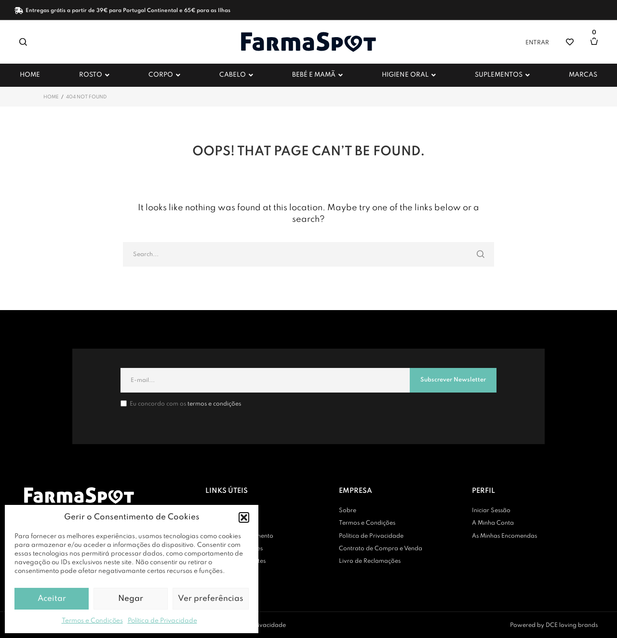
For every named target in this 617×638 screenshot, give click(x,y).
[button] (244, 517)
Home (51, 97)
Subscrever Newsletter (453, 380)
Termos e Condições (92, 621)
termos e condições (214, 404)
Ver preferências (210, 599)
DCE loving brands (572, 625)
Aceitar (52, 599)
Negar (130, 599)
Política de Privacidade (162, 621)
